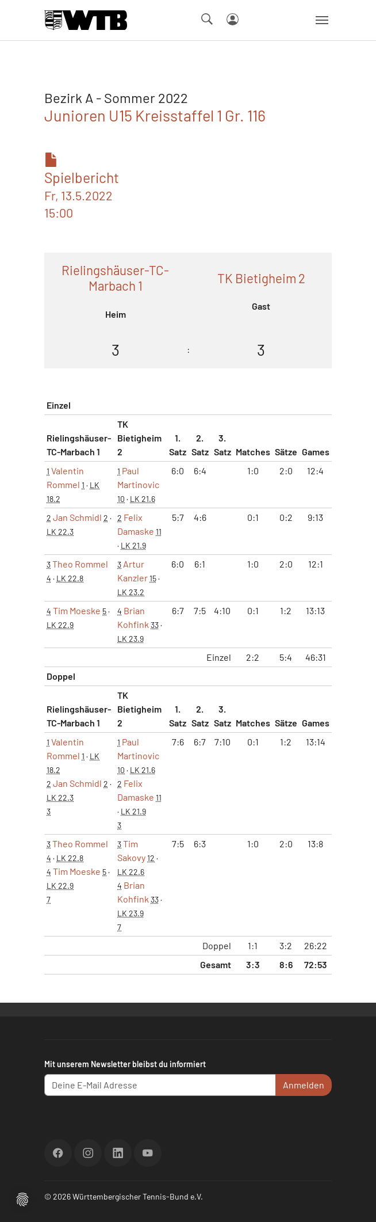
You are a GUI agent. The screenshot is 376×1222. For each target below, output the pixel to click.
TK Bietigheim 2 (261, 278)
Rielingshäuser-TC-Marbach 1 (115, 277)
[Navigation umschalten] (322, 20)
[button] (22, 1198)
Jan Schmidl (77, 517)
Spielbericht (81, 186)
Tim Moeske (77, 610)
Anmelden (303, 1084)
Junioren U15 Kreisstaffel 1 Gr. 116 (155, 115)
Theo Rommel (80, 563)
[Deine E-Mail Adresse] (160, 1085)
